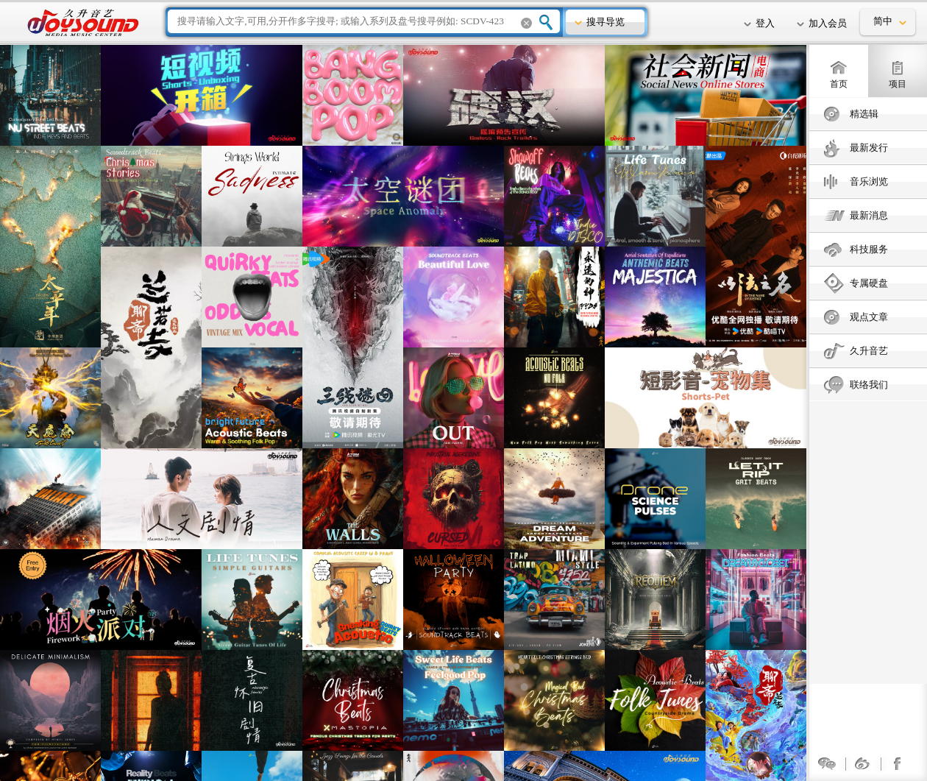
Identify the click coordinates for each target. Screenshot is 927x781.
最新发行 (869, 147)
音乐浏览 (869, 181)
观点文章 (869, 316)
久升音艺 (869, 350)
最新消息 (869, 215)
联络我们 (869, 384)
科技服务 (869, 249)
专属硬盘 (869, 283)
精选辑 (864, 113)
